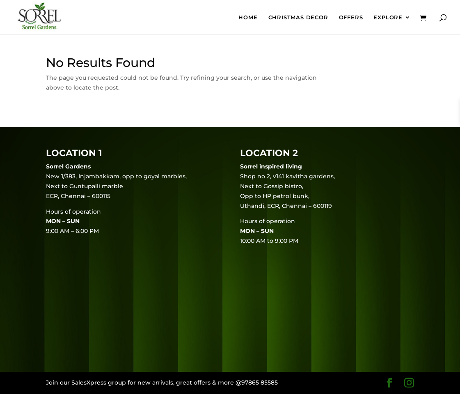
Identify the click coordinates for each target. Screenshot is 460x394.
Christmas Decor (298, 17)
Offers (351, 17)
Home (247, 17)
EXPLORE (388, 17)
